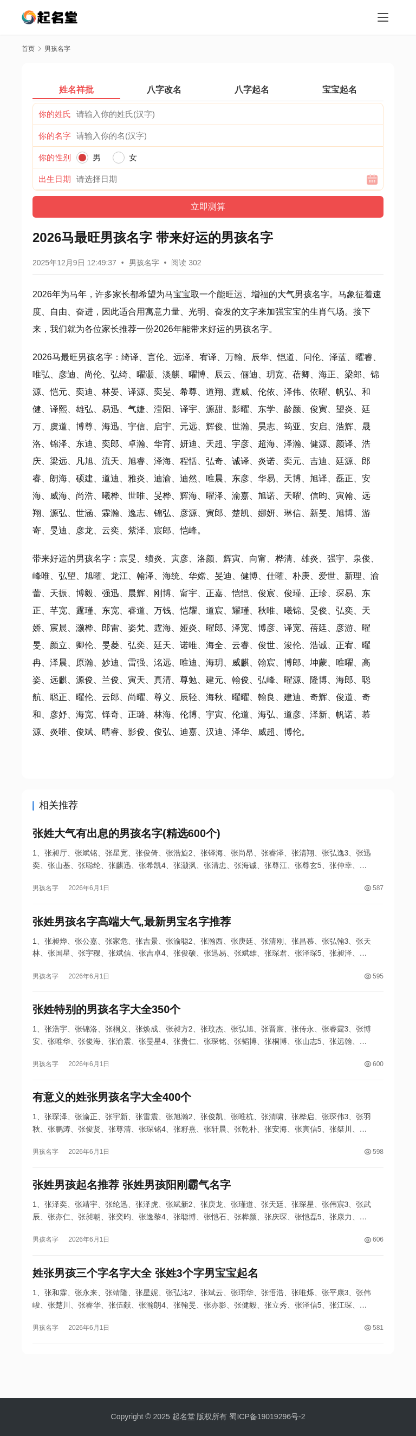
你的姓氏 (54, 114)
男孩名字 (144, 262)
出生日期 (54, 179)
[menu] (383, 17)
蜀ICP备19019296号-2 (267, 1416)
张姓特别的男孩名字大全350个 (106, 1018)
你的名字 (54, 135)
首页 (28, 49)
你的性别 (54, 157)
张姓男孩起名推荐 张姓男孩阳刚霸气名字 (131, 1201)
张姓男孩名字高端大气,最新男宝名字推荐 (131, 927)
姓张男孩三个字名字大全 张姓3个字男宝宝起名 (145, 1293)
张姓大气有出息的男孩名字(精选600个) (126, 835)
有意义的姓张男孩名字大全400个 (111, 1110)
